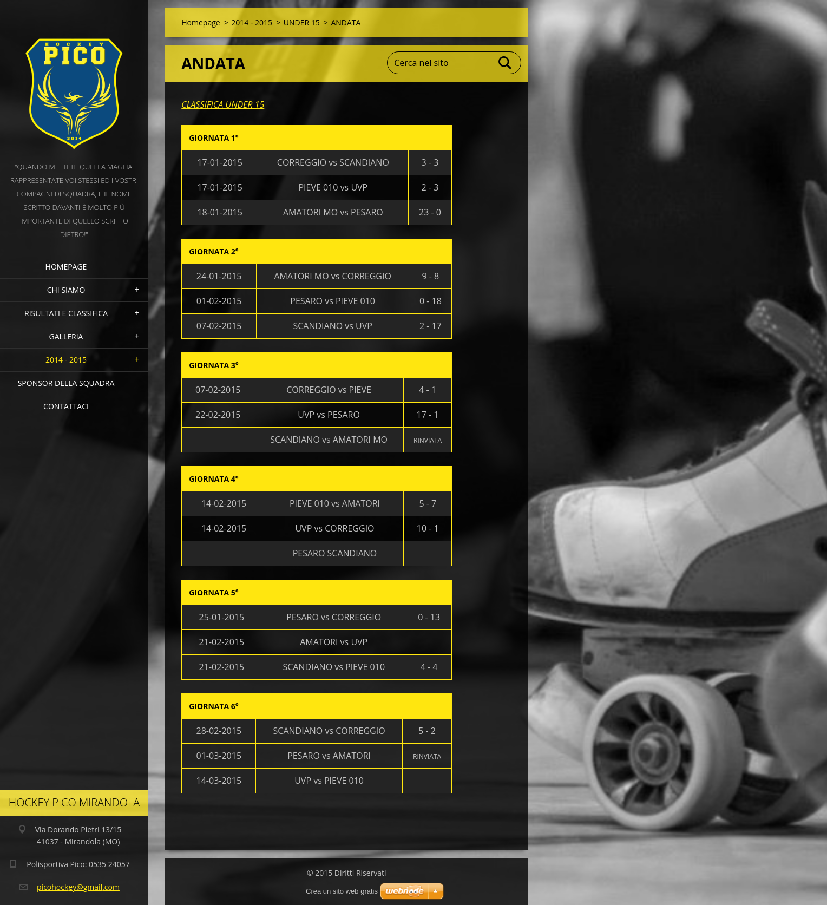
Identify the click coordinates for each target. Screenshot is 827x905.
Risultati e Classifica (66, 313)
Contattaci (66, 406)
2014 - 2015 (66, 360)
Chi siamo (66, 290)
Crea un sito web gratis (342, 891)
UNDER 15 (302, 22)
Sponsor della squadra (66, 383)
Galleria (66, 336)
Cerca (505, 63)
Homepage (66, 266)
